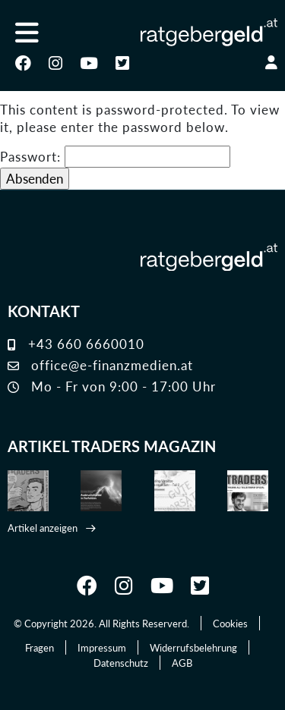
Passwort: (115, 157)
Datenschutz (120, 662)
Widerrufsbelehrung (193, 647)
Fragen (39, 647)
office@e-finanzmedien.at (100, 365)
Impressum (102, 647)
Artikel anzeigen (43, 527)
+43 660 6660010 (76, 344)
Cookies (230, 623)
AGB (182, 662)
